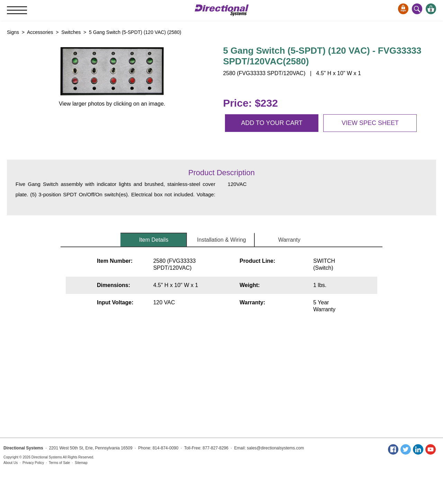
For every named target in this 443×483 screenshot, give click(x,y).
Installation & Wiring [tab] (221, 240)
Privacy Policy (33, 463)
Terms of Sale (59, 463)
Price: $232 (250, 103)
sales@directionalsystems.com (275, 448)
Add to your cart (271, 122)
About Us (10, 463)
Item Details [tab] (153, 240)
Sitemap (81, 463)
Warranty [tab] (289, 240)
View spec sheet (370, 122)
